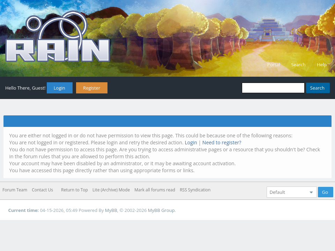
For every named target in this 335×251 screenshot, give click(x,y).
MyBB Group (161, 210)
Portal (273, 64)
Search (298, 64)
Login (59, 88)
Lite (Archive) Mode (111, 190)
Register (91, 88)
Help (322, 64)
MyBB (111, 210)
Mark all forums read (154, 190)
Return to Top (74, 190)
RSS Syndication (195, 190)
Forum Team (14, 190)
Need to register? (221, 142)
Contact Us (42, 190)
